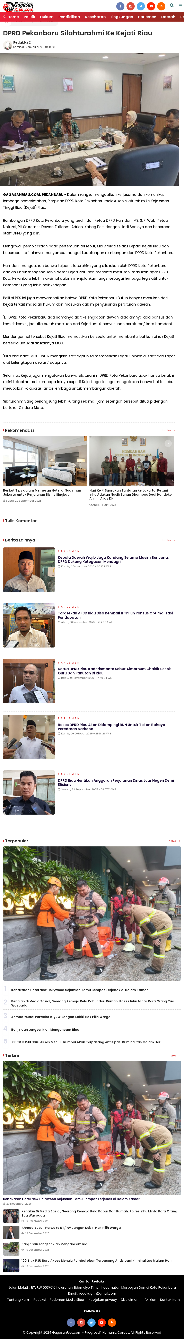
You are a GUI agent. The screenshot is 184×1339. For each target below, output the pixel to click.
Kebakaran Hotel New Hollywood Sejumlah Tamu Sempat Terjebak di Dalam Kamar (79, 990)
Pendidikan (69, 16)
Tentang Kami (18, 1299)
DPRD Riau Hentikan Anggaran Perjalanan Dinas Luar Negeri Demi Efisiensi (116, 782)
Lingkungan (122, 16)
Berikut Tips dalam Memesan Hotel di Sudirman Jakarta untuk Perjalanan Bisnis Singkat (42, 492)
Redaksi (39, 1299)
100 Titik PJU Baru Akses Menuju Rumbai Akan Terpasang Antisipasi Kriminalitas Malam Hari (86, 1042)
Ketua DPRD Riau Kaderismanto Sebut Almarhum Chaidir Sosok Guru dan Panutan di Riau (114, 671)
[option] (46, 471)
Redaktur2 (22, 42)
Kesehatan (95, 16)
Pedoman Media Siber (67, 1299)
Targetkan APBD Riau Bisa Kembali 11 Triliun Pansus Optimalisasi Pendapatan (115, 615)
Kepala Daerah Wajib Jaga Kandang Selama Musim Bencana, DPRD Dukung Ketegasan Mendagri (113, 559)
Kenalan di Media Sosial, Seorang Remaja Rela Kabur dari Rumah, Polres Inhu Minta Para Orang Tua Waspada (92, 1003)
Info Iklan (149, 1299)
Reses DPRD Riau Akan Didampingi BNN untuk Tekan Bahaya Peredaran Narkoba (111, 726)
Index (169, 430)
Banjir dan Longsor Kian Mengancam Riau (45, 1029)
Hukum (47, 16)
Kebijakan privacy (102, 1299)
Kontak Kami (170, 1299)
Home (11, 16)
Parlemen (147, 16)
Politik (29, 16)
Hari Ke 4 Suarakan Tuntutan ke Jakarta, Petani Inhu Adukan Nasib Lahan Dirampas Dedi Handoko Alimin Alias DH (130, 494)
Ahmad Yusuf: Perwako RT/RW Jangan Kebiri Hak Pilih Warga (61, 1017)
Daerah (168, 16)
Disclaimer (129, 1299)
